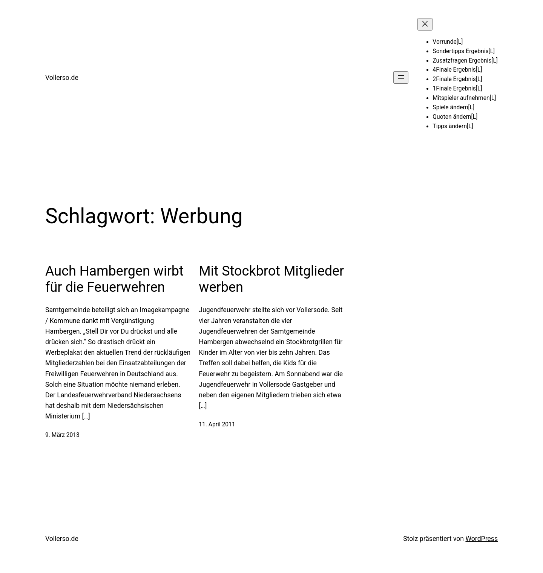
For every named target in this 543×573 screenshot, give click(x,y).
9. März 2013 (62, 435)
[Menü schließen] (425, 24)
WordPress (481, 538)
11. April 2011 (217, 424)
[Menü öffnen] (400, 77)
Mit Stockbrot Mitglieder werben (271, 279)
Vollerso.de (61, 77)
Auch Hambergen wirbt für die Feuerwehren (114, 279)
